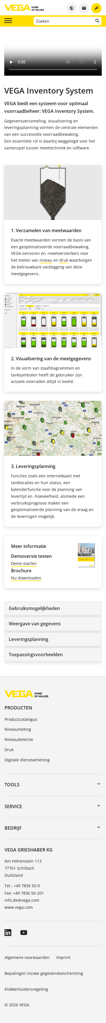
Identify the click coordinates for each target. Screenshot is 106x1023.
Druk (9, 749)
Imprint (63, 957)
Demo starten (24, 563)
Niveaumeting (18, 729)
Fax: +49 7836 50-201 (24, 893)
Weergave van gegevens (35, 623)
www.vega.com (19, 907)
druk (63, 260)
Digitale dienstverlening (27, 760)
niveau (46, 260)
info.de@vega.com (22, 900)
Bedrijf (13, 828)
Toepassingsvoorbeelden (36, 654)
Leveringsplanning (28, 639)
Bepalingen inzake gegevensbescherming (44, 973)
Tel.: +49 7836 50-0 (22, 885)
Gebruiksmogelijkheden (34, 608)
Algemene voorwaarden (27, 957)
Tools (12, 784)
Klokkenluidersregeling (26, 989)
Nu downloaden (26, 578)
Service (13, 806)
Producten (18, 708)
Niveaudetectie (19, 739)
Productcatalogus (21, 719)
